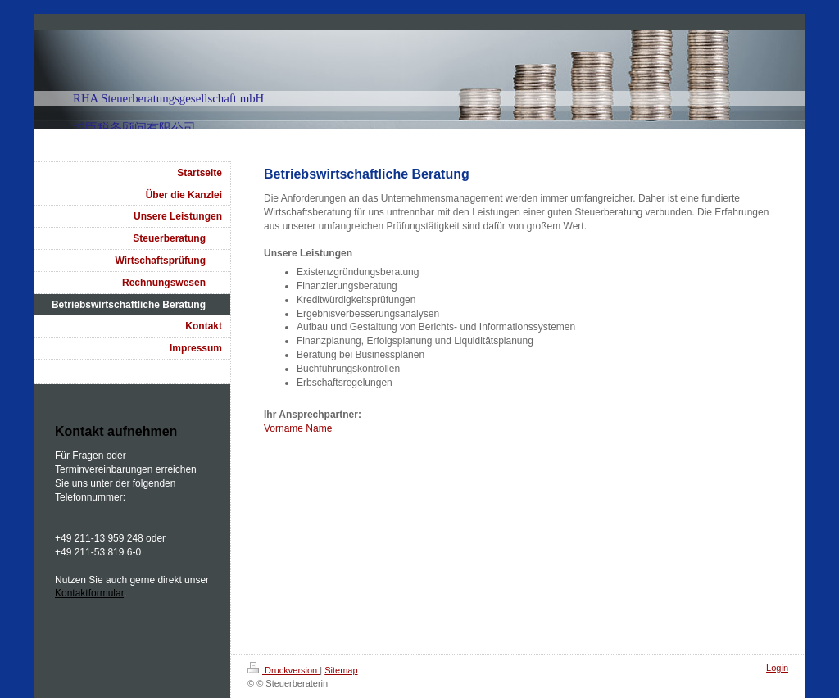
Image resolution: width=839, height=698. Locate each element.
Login (777, 668)
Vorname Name (298, 428)
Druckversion (283, 670)
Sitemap (340, 670)
